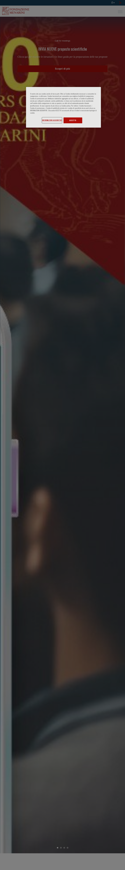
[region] (63, 107)
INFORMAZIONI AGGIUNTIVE (52, 120)
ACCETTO (72, 120)
